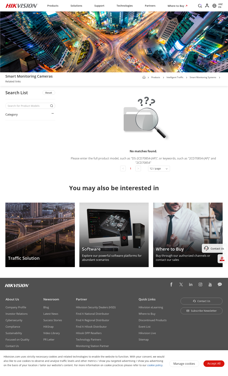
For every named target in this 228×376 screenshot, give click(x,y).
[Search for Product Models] (28, 106)
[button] (163, 77)
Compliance (13, 326)
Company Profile (16, 307)
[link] (13, 82)
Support (99, 5)
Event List (144, 326)
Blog (46, 307)
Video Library (51, 333)
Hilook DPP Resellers (89, 333)
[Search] (200, 5)
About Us (12, 299)
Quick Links (147, 299)
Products (52, 5)
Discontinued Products (153, 320)
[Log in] (207, 6)
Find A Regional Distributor (92, 320)
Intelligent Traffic (175, 77)
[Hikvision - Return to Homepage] (21, 5)
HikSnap (48, 326)
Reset (48, 92)
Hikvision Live (147, 333)
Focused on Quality (17, 339)
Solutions (76, 5)
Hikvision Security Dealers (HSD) (96, 307)
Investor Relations (17, 313)
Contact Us (12, 346)
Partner (81, 299)
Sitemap (144, 339)
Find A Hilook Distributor (91, 326)
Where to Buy (176, 6)
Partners (150, 5)
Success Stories (52, 320)
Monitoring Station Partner (92, 346)
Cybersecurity (14, 320)
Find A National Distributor (92, 313)
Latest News (50, 313)
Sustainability (14, 333)
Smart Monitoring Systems (203, 77)
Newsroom (51, 299)
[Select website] (217, 6)
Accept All (213, 363)
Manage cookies (184, 364)
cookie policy (154, 365)
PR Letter (48, 339)
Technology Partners (88, 339)
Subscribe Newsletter (201, 310)
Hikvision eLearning (151, 307)
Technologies (125, 5)
